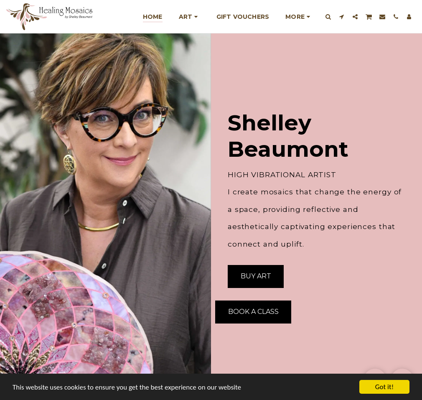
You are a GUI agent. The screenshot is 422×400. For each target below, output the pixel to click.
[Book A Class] (253, 312)
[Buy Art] (256, 276)
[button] (328, 16)
